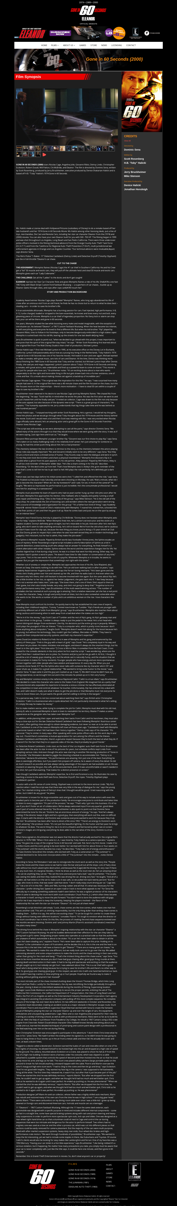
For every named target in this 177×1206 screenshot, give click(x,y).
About (109, 1157)
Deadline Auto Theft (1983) (83, 1175)
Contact (131, 45)
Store (94, 45)
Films (54, 45)
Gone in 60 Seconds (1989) (82, 1162)
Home (44, 45)
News (104, 45)
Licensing (116, 45)
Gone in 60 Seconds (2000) (82, 1158)
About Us (68, 45)
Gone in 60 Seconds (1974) (82, 1167)
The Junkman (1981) (79, 1171)
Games (82, 45)
